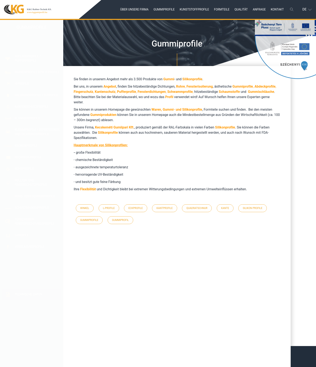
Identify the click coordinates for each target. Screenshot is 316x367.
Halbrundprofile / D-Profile (36, 95)
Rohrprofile (24, 168)
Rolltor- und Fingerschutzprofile (31, 182)
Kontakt (277, 9)
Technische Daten (28, 294)
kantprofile (164, 208)
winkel (84, 208)
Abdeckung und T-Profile (34, 44)
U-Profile (22, 235)
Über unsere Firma (134, 9)
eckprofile (135, 208)
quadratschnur (196, 208)
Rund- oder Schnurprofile (35, 196)
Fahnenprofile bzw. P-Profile (37, 72)
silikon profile (252, 208)
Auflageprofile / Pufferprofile (27, 58)
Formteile (222, 9)
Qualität (241, 9)
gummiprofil (120, 220)
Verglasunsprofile (29, 246)
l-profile (109, 208)
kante (225, 208)
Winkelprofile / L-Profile (34, 271)
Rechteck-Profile (28, 157)
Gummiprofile (164, 9)
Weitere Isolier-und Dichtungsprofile (29, 259)
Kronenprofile (26, 145)
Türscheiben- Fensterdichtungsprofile (34, 221)
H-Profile (22, 83)
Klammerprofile (27, 118)
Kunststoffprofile (194, 9)
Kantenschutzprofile (31, 106)
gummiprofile (89, 220)
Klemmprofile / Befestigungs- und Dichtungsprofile (38, 132)
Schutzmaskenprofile (32, 207)
